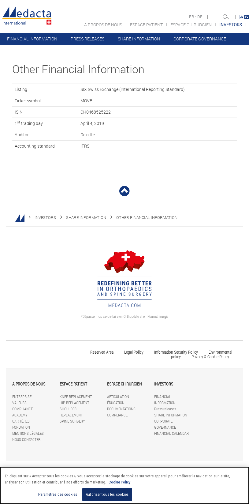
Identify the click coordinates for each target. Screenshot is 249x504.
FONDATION (21, 427)
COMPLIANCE (22, 409)
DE (200, 16)
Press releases (87, 39)
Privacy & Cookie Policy (210, 356)
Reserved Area (101, 352)
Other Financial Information (146, 217)
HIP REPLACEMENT (74, 402)
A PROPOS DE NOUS (103, 25)
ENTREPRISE (22, 396)
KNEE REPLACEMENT (76, 396)
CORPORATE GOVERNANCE (199, 39)
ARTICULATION (118, 396)
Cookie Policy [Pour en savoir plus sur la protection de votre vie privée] (119, 482)
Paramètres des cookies (57, 494)
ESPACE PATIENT (147, 25)
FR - (193, 16)
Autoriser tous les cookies (107, 494)
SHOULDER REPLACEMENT (71, 412)
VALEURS (19, 402)
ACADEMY (20, 415)
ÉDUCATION (115, 402)
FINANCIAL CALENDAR (29, 51)
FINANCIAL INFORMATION (32, 39)
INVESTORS (45, 217)
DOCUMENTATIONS (121, 409)
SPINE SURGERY (72, 421)
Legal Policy (133, 352)
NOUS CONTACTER (26, 439)
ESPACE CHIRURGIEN (191, 25)
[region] (124, 485)
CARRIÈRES (21, 421)
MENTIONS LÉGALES (28, 433)
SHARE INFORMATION (139, 39)
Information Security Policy (176, 352)
